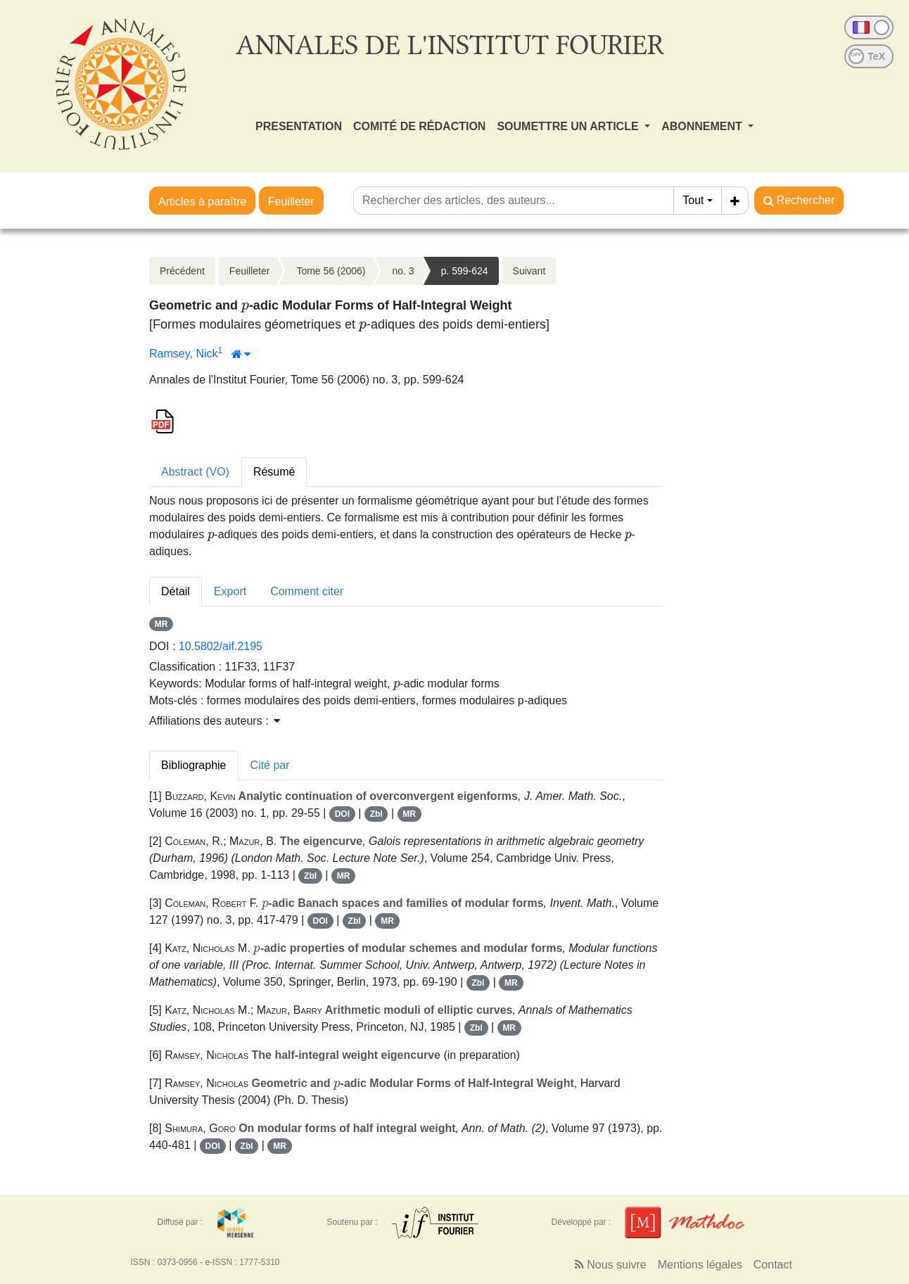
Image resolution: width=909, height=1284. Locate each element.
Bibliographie (194, 765)
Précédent (182, 270)
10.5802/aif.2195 (220, 646)
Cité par (270, 765)
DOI (342, 814)
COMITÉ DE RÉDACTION (419, 126)
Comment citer (306, 591)
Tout (693, 200)
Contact (773, 1265)
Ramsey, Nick (183, 354)
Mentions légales (700, 1265)
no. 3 (403, 270)
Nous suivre (611, 1265)
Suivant (529, 270)
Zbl (376, 814)
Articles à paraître (202, 202)
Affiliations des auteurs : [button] (214, 721)
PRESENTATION (298, 126)
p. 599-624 (464, 270)
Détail (175, 591)
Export (230, 591)
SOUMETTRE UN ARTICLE (569, 126)
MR (161, 624)
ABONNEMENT (703, 126)
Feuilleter (291, 202)
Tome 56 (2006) (330, 270)
